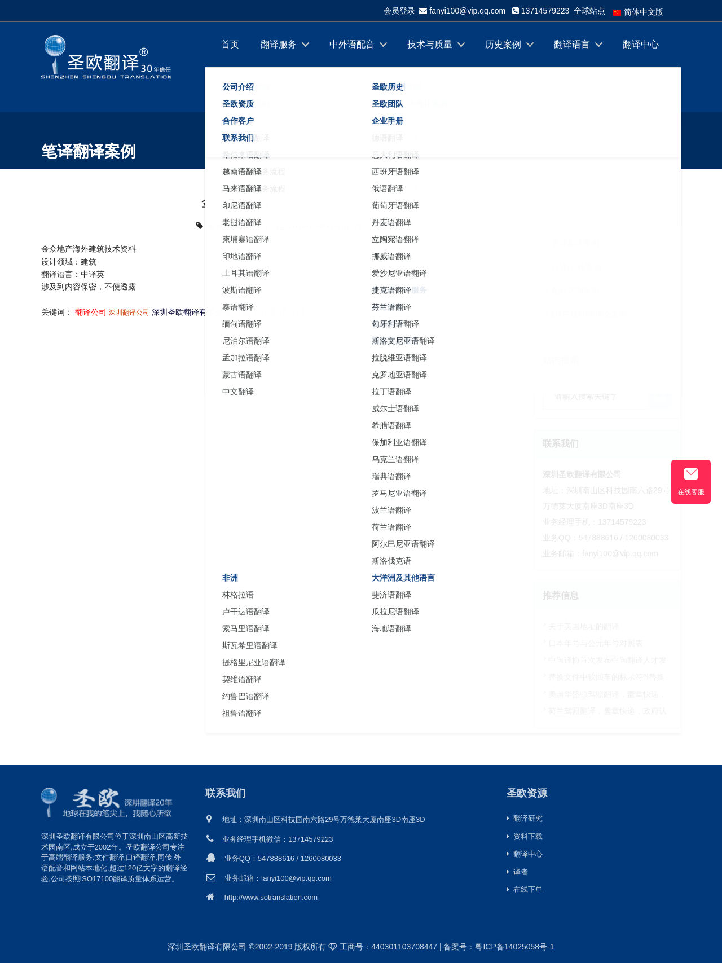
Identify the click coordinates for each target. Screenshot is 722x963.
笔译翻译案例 (657, 146)
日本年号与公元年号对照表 (595, 643)
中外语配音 (352, 44)
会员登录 (399, 10)
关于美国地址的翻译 (583, 626)
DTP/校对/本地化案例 (589, 314)
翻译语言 (572, 44)
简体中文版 (638, 11)
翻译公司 (91, 311)
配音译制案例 (575, 290)
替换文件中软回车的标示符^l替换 (606, 676)
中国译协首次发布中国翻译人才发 (607, 660)
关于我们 (239, 89)
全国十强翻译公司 (269, 311)
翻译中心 (641, 44)
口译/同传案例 (576, 266)
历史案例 (503, 44)
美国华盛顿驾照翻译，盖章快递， (607, 693)
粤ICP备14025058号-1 (514, 946)
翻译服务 (279, 44)
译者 (517, 872)
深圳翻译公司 (129, 312)
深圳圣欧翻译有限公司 (191, 311)
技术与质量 (429, 44)
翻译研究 (525, 818)
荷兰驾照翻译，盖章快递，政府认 (607, 710)
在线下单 (308, 89)
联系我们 (225, 792)
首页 (230, 44)
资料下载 (525, 836)
